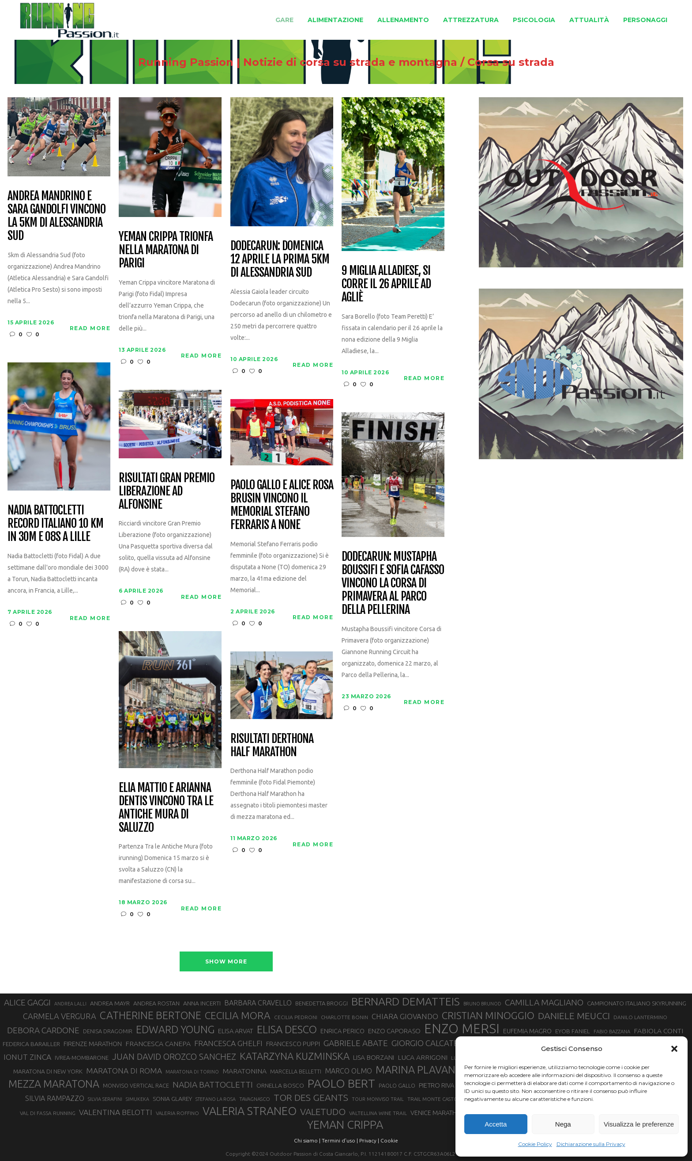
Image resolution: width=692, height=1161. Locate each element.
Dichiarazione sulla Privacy (591, 1144)
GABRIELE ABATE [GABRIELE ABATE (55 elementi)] (355, 1043)
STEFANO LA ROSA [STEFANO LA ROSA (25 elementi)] (216, 1099)
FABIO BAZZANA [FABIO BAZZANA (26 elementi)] (612, 1031)
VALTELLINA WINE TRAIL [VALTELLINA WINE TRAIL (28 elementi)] (378, 1113)
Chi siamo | (307, 1140)
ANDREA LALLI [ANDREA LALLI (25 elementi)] (70, 1003)
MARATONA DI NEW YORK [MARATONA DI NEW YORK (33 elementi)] (48, 1071)
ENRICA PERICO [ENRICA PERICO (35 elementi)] (342, 1031)
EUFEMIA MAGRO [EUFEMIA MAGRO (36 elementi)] (527, 1031)
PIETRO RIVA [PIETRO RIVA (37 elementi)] (437, 1085)
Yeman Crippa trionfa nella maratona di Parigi (165, 250)
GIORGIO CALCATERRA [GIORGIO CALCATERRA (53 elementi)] (432, 1043)
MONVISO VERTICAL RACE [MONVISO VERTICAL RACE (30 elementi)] (136, 1085)
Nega (563, 1124)
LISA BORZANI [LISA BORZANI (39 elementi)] (373, 1057)
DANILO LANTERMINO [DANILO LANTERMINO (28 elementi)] (640, 1017)
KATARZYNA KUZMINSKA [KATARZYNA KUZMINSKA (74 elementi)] (295, 1056)
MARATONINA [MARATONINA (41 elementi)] (244, 1071)
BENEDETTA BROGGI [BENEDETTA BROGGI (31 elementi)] (321, 1003)
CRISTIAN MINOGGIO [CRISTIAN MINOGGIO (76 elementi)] (488, 1015)
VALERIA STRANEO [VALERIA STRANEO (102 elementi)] (250, 1111)
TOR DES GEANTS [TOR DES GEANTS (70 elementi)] (311, 1097)
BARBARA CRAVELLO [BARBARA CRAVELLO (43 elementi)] (258, 1003)
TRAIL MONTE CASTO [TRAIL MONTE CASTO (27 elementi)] (432, 1099)
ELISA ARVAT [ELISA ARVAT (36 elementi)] (235, 1031)
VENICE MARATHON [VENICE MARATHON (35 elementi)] (438, 1112)
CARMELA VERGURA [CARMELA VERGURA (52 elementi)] (59, 1016)
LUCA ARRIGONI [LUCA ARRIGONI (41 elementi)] (423, 1057)
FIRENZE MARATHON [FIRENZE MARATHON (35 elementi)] (93, 1043)
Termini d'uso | (340, 1140)
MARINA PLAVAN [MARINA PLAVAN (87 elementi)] (415, 1069)
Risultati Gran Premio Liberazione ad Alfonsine (166, 491)
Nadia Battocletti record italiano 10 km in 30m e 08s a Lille (55, 524)
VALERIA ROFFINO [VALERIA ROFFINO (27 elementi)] (177, 1113)
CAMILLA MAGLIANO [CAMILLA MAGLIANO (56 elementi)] (544, 1002)
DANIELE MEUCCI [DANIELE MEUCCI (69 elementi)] (574, 1015)
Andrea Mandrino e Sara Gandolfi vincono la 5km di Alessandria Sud (56, 216)
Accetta (496, 1124)
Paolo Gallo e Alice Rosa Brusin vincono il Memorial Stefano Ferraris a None (281, 505)
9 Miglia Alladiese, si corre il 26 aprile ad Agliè (386, 284)
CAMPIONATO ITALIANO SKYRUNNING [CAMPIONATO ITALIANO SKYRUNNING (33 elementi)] (636, 1003)
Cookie (389, 1140)
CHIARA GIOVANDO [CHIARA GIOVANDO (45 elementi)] (405, 1016)
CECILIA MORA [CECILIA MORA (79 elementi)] (238, 1015)
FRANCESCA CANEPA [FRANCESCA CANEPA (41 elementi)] (158, 1043)
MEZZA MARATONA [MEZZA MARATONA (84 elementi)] (53, 1083)
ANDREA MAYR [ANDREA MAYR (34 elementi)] (110, 1003)
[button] (674, 1048)
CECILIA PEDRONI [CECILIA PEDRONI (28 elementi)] (295, 1017)
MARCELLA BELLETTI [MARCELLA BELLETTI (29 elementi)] (295, 1071)
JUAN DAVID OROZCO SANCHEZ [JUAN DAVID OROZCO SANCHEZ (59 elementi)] (174, 1057)
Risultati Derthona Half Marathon (271, 745)
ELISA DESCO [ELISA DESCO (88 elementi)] (287, 1029)
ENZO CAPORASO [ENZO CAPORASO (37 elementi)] (394, 1031)
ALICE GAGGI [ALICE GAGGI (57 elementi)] (27, 1002)
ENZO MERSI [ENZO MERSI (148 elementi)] (462, 1029)
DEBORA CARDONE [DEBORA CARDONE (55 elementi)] (43, 1030)
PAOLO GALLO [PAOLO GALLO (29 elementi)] (397, 1085)
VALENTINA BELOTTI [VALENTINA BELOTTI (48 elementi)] (115, 1112)
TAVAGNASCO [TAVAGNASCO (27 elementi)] (254, 1099)
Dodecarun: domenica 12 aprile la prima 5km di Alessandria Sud (279, 259)
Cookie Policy (535, 1144)
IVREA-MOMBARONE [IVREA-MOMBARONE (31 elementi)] (82, 1057)
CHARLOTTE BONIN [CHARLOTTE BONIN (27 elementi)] (344, 1017)
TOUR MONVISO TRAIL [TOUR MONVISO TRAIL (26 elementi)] (378, 1099)
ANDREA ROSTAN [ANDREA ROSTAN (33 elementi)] (156, 1003)
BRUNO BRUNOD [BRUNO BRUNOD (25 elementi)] (482, 1003)
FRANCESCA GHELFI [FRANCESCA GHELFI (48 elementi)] (228, 1043)
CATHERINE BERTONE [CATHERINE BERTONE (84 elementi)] (150, 1015)
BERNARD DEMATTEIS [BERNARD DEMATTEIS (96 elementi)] (405, 1001)
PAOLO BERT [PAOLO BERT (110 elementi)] (341, 1083)
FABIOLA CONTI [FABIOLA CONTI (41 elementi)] (658, 1031)
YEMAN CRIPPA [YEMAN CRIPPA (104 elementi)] (345, 1125)
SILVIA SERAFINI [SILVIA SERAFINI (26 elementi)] (105, 1099)
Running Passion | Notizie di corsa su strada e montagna (279, 62)
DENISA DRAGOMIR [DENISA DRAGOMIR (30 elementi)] (107, 1031)
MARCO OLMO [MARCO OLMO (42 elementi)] (348, 1071)
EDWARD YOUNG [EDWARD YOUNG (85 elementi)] (175, 1029)
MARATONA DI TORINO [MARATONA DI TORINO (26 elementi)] (192, 1071)
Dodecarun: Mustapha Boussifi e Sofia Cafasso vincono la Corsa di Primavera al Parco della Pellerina (393, 583)
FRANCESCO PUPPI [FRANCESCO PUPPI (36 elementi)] (293, 1043)
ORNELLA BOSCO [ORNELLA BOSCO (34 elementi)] (280, 1085)
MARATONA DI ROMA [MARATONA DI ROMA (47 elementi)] (124, 1070)
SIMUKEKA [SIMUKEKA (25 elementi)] (137, 1099)
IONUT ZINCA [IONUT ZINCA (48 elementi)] (27, 1057)
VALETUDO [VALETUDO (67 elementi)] (323, 1111)
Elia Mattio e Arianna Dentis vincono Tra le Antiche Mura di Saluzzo (166, 807)
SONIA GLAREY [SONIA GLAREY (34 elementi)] (172, 1098)
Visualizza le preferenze (639, 1124)
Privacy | (369, 1140)
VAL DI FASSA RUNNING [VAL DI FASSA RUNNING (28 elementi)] (47, 1113)
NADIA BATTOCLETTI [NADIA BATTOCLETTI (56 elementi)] (213, 1084)
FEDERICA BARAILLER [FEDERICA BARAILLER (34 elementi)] (31, 1043)
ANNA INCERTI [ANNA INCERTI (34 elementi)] (202, 1003)
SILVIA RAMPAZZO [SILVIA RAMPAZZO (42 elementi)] (54, 1098)
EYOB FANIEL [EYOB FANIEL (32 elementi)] (572, 1031)
